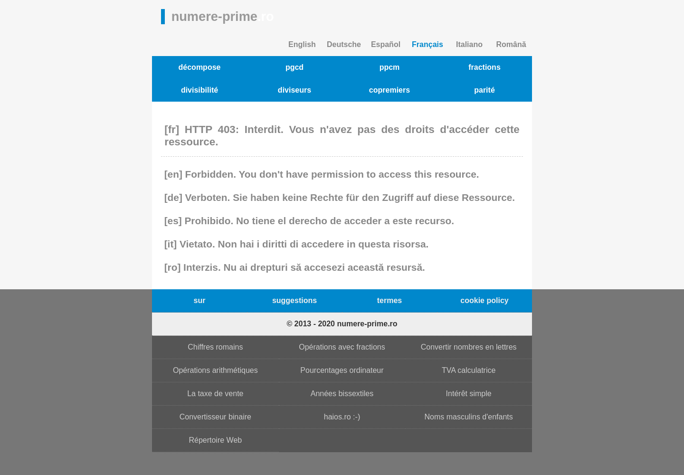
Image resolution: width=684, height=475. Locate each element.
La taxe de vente (215, 394)
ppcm (390, 67)
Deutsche (344, 44)
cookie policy (484, 300)
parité (484, 90)
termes (389, 300)
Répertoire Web (215, 440)
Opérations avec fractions (342, 347)
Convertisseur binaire (215, 417)
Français (427, 44)
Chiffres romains (215, 347)
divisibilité (199, 90)
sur (200, 300)
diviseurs (294, 90)
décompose (200, 67)
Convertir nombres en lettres (469, 347)
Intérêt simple (469, 394)
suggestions (294, 300)
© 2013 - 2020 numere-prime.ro (341, 324)
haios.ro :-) (342, 417)
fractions (484, 67)
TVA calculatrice (469, 370)
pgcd (294, 67)
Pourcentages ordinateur (341, 370)
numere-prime (222, 16)
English (302, 44)
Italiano (469, 44)
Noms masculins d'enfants (469, 417)
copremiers (389, 90)
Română (511, 44)
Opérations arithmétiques (215, 370)
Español (385, 44)
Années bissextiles (342, 394)
